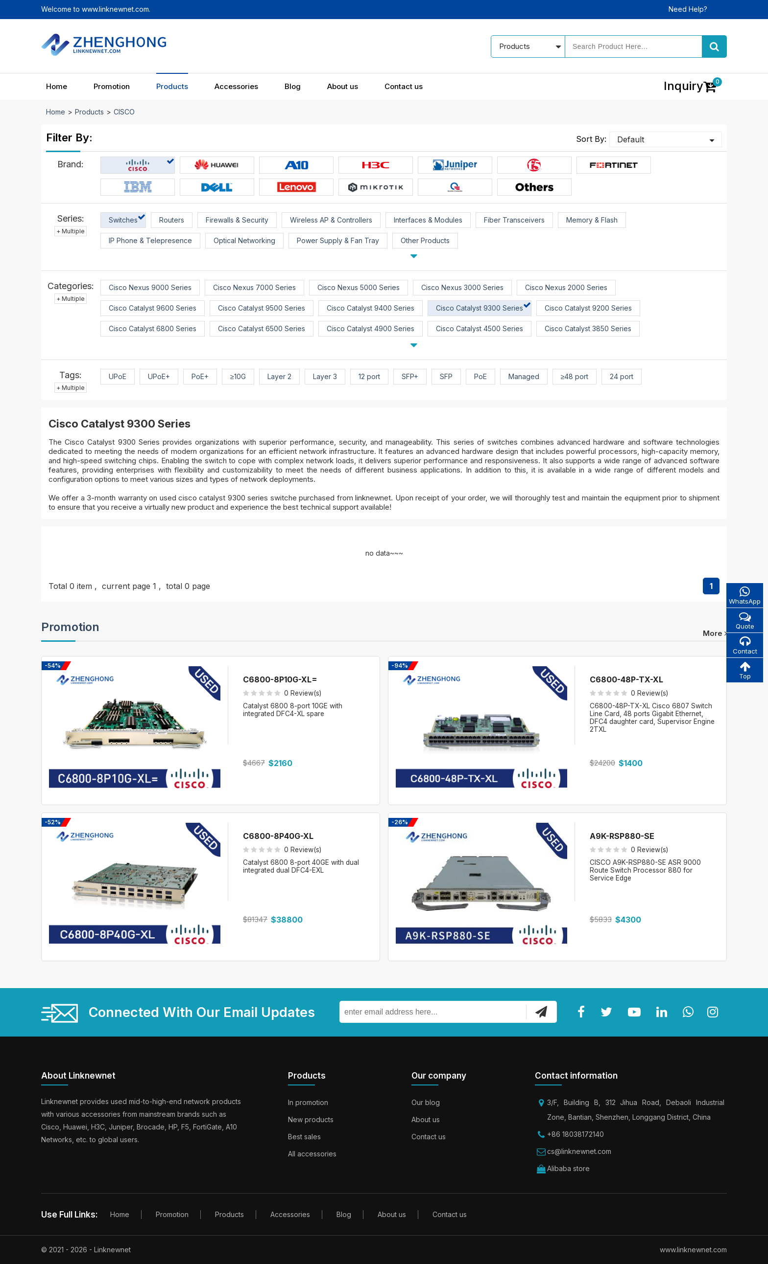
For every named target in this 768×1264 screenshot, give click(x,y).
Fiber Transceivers (514, 220)
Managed (523, 376)
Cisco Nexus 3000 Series (462, 287)
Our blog (425, 1102)
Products (172, 86)
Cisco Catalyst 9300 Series (479, 308)
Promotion (112, 86)
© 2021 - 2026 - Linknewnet (86, 1249)
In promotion (308, 1102)
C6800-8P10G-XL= (280, 679)
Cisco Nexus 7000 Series (254, 287)
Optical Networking (244, 240)
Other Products (425, 240)
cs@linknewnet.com (579, 1151)
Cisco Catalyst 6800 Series (152, 328)
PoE (480, 376)
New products (311, 1119)
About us (342, 86)
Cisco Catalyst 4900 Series (370, 328)
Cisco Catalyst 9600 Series (152, 308)
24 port (621, 376)
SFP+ (410, 376)
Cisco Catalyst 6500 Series (261, 328)
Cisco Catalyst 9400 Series (370, 308)
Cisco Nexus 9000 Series (150, 287)
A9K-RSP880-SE (622, 836)
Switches (123, 220)
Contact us (403, 86)
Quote (744, 621)
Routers (171, 220)
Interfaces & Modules (428, 220)
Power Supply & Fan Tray (338, 240)
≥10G (238, 376)
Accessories (236, 86)
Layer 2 (279, 376)
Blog (293, 86)
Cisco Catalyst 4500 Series (479, 328)
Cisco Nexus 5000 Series (358, 287)
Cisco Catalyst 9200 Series (588, 308)
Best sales (304, 1136)
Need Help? (688, 9)
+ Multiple (70, 231)
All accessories (312, 1154)
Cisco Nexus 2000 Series (566, 287)
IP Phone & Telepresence (150, 240)
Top (744, 672)
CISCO (124, 112)
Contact (744, 646)
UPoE (117, 376)
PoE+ (200, 376)
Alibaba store (568, 1168)
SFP (446, 376)
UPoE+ (159, 376)
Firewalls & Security (237, 220)
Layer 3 (325, 376)
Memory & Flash (592, 220)
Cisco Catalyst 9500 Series (261, 308)
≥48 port (575, 376)
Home (56, 86)
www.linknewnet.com (693, 1249)
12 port (369, 376)
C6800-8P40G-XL (278, 836)
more (715, 633)
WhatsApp (744, 596)
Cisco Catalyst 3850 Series (588, 328)
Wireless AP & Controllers (331, 220)
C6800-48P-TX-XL (626, 679)
